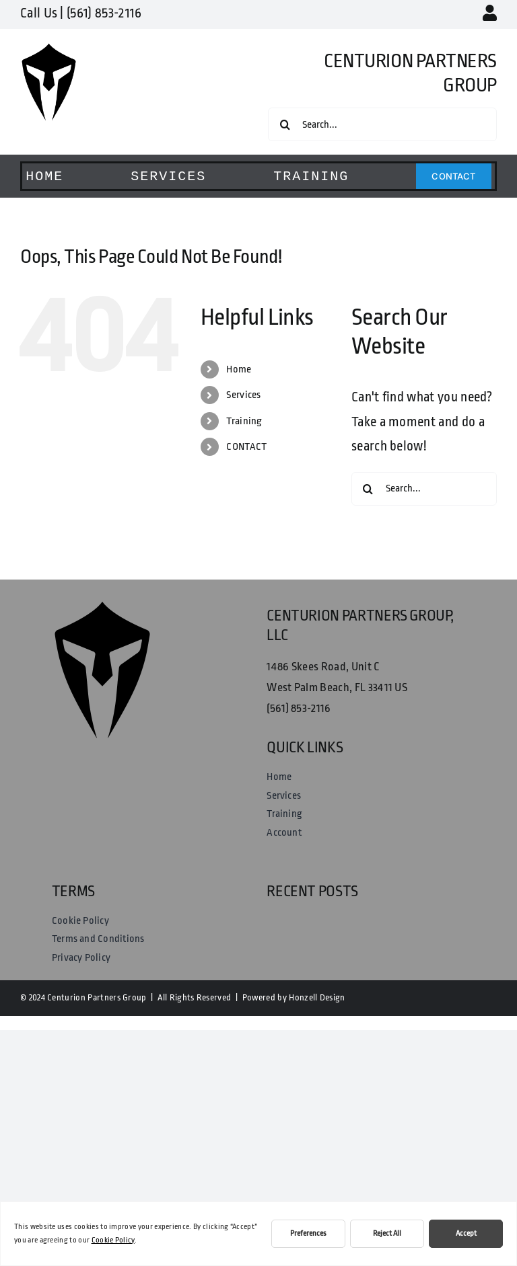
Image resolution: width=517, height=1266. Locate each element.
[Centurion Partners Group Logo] (48, 49)
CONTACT (246, 446)
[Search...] (382, 124)
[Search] (285, 124)
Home (238, 369)
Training (244, 421)
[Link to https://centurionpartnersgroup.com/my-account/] (490, 13)
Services (243, 395)
